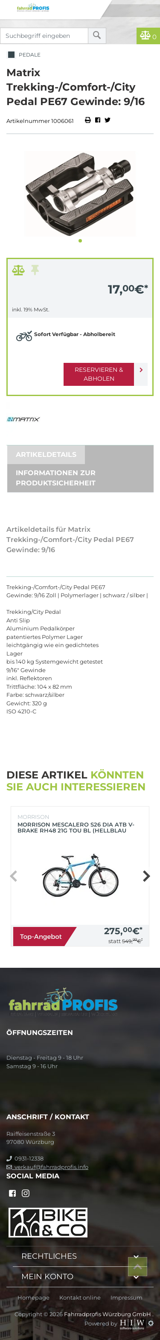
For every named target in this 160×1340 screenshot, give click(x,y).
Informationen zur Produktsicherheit (56, 478)
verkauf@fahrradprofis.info (47, 1166)
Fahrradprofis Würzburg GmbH (108, 1314)
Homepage (33, 1297)
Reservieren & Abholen (99, 374)
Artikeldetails (46, 454)
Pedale (23, 55)
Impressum (127, 1297)
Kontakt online (80, 1297)
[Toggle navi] (7, 7)
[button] (80, 240)
